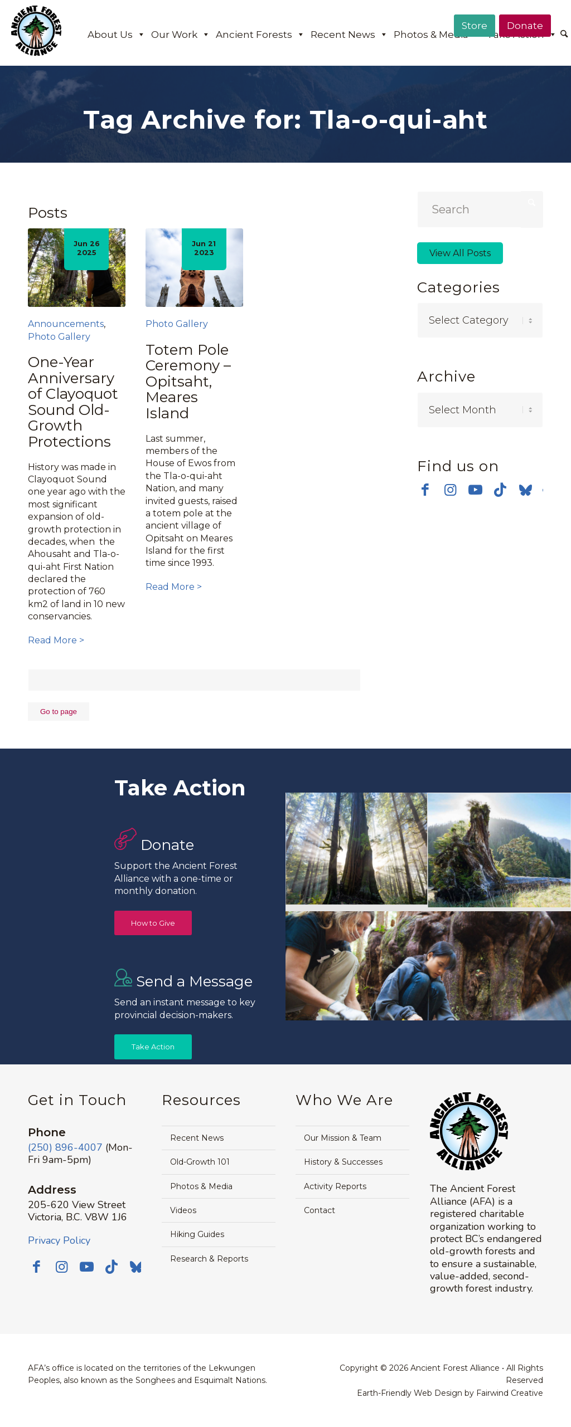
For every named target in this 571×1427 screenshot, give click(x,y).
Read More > (56, 640)
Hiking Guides (197, 1234)
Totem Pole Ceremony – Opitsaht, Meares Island (188, 381)
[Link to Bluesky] (525, 490)
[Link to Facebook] (425, 489)
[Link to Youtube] (475, 489)
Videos (183, 1210)
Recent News (349, 34)
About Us (117, 34)
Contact (319, 1210)
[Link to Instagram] (450, 489)
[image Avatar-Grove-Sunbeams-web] (357, 850)
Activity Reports (335, 1186)
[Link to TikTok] (500, 489)
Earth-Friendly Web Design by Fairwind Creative (450, 1393)
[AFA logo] (36, 38)
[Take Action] (153, 1046)
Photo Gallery (59, 336)
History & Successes (343, 1162)
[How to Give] (153, 923)
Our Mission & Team (342, 1138)
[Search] (564, 34)
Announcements (66, 324)
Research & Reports (209, 1259)
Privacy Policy (59, 1240)
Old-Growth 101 (200, 1162)
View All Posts (460, 253)
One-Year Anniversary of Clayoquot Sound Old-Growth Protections (73, 402)
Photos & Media (437, 34)
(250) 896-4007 (65, 1147)
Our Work (180, 34)
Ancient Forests (260, 34)
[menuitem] (564, 35)
